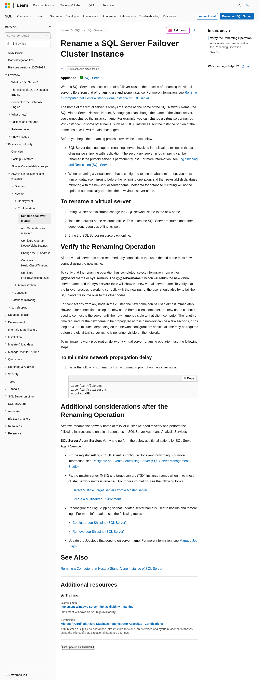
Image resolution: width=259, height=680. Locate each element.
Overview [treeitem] (17, 151)
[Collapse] (49, 27)
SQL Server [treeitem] (15, 52)
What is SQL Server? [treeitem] (24, 82)
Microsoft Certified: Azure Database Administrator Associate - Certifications (112, 623)
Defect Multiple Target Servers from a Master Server (109, 490)
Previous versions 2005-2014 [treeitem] (26, 67)
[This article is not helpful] (247, 66)
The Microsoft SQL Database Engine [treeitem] (29, 92)
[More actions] (194, 30)
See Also (215, 52)
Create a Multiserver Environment (96, 499)
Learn (65, 30)
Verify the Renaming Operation (231, 38)
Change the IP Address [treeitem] (35, 253)
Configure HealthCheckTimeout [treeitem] (34, 263)
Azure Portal (207, 16)
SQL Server (94, 30)
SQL (78, 30)
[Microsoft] (7, 5)
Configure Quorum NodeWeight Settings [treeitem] (34, 243)
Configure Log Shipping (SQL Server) (99, 522)
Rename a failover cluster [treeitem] (33, 218)
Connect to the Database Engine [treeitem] (27, 105)
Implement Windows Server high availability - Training (97, 606)
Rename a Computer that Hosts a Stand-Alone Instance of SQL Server (111, 568)
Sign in (249, 5)
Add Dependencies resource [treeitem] (33, 231)
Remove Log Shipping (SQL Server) (98, 531)
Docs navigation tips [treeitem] (20, 60)
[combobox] (28, 35)
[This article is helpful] (243, 66)
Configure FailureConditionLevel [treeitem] (35, 275)
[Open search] (240, 5)
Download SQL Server (237, 16)
